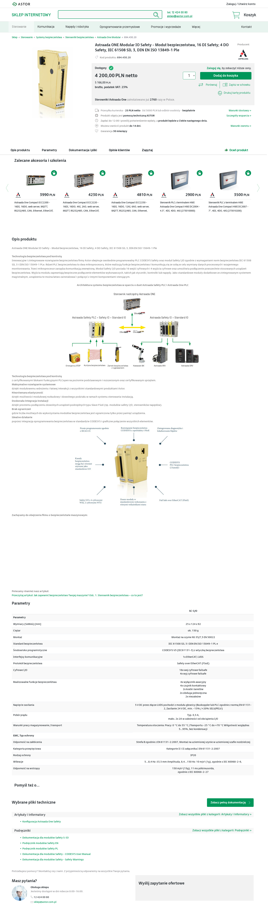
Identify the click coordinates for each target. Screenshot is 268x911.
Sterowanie (27, 37)
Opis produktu (20, 150)
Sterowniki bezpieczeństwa (79, 37)
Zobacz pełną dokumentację (231, 802)
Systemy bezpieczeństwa (49, 37)
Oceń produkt (236, 150)
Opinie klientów (119, 150)
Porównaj (207, 84)
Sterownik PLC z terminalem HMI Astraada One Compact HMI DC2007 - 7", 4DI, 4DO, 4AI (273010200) (228, 206)
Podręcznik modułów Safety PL (40, 848)
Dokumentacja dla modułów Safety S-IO (45, 837)
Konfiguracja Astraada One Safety (41, 821)
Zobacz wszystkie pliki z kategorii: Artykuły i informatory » (215, 814)
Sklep (14, 37)
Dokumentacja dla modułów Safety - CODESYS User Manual (56, 854)
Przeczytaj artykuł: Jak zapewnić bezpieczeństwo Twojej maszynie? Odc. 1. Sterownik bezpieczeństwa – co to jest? (77, 595)
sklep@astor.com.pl (179, 16)
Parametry (49, 150)
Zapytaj (147, 150)
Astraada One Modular (109, 37)
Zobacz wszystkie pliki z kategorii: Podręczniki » (221, 830)
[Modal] (52, 82)
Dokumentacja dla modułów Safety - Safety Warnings (53, 859)
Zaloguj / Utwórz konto (241, 4)
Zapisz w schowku (236, 85)
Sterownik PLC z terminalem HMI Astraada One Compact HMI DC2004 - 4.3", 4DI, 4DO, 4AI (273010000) (180, 206)
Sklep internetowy (31, 15)
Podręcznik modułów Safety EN (40, 843)
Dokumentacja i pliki (83, 150)
